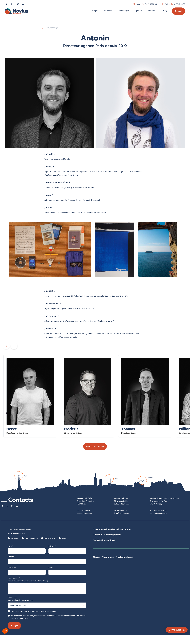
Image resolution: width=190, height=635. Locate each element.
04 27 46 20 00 (120, 510)
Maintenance (98, 553)
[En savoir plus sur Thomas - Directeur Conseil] (145, 396)
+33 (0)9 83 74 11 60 (158, 510)
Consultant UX (129, 601)
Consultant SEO (130, 594)
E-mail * (51, 567)
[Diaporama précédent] (6, 346)
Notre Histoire (98, 574)
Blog (165, 10)
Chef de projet (129, 587)
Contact (178, 11)
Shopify (146, 584)
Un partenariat (49, 538)
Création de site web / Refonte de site (112, 529)
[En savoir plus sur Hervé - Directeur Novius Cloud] (30, 396)
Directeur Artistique (131, 591)
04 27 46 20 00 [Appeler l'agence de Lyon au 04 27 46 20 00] (151, 4)
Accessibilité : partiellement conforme (107, 601)
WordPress (147, 577)
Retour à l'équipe (50, 27)
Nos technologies (151, 570)
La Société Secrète (100, 591)
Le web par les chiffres (101, 581)
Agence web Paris (84, 498)
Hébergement (98, 536)
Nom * (10, 546)
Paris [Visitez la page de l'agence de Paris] (166, 4)
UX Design (153, 545)
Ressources (152, 10)
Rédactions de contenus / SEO (134, 545)
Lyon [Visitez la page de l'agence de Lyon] (138, 4)
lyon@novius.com (121, 513)
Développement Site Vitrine (151, 533)
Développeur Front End (132, 577)
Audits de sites (98, 545)
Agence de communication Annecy (164, 498)
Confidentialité (98, 598)
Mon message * (28, 579)
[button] (5, 631)
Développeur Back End (132, 581)
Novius (96, 570)
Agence (138, 10)
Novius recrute (98, 587)
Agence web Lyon (121, 498)
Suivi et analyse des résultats (116, 553)
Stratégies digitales (113, 545)
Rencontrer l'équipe (95, 446)
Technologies (123, 10)
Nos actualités (98, 584)
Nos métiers (130, 570)
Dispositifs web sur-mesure (103, 533)
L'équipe (96, 577)
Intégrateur (128, 584)
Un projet (14, 538)
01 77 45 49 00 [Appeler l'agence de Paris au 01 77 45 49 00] (179, 4)
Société (11, 557)
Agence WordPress (172, 533)
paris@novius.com (84, 513)
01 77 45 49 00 (83, 510)
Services (108, 10)
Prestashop (147, 581)
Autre (64, 538)
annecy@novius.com (158, 513)
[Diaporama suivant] (14, 346)
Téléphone (12, 567)
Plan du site (97, 604)
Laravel (146, 574)
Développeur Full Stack (132, 574)
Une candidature (31, 538)
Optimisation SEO (156, 553)
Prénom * (52, 546)
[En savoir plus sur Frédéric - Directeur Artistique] (87, 396)
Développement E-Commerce (127, 533)
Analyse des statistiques (138, 553)
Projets (95, 10)
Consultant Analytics (131, 598)
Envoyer (14, 625)
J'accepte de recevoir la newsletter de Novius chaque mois (33, 611)
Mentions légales (99, 594)
